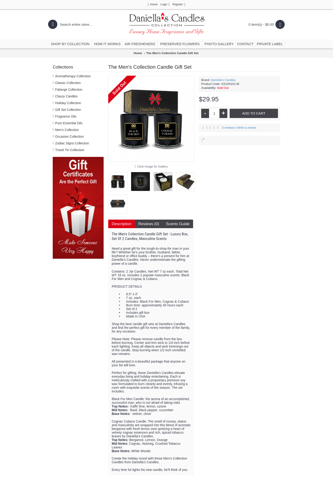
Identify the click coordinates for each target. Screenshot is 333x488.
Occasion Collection (69, 136)
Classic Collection (67, 83)
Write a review (246, 127)
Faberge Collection (68, 89)
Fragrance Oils (65, 116)
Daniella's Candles (223, 80)
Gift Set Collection (68, 110)
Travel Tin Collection (69, 150)
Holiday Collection (68, 103)
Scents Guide (178, 224)
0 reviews (228, 127)
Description (121, 224)
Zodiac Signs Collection (72, 143)
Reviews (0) (148, 224)
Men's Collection (67, 130)
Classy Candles (66, 96)
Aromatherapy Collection (72, 76)
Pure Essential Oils (68, 123)
